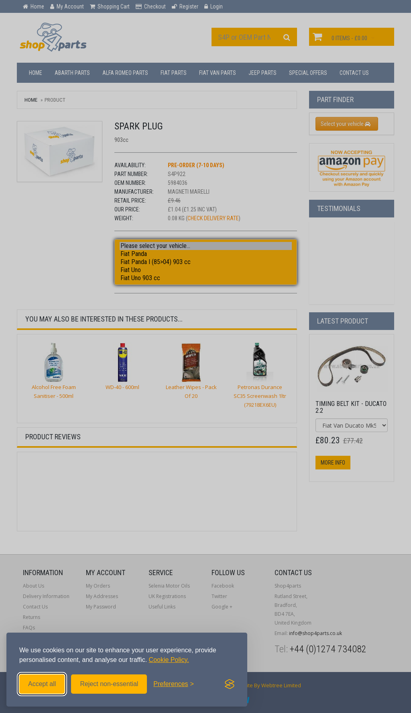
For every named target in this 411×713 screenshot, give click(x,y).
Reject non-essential (109, 683)
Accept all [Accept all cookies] (42, 683)
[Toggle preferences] (173, 684)
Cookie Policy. (169, 659)
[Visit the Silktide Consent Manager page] (229, 684)
